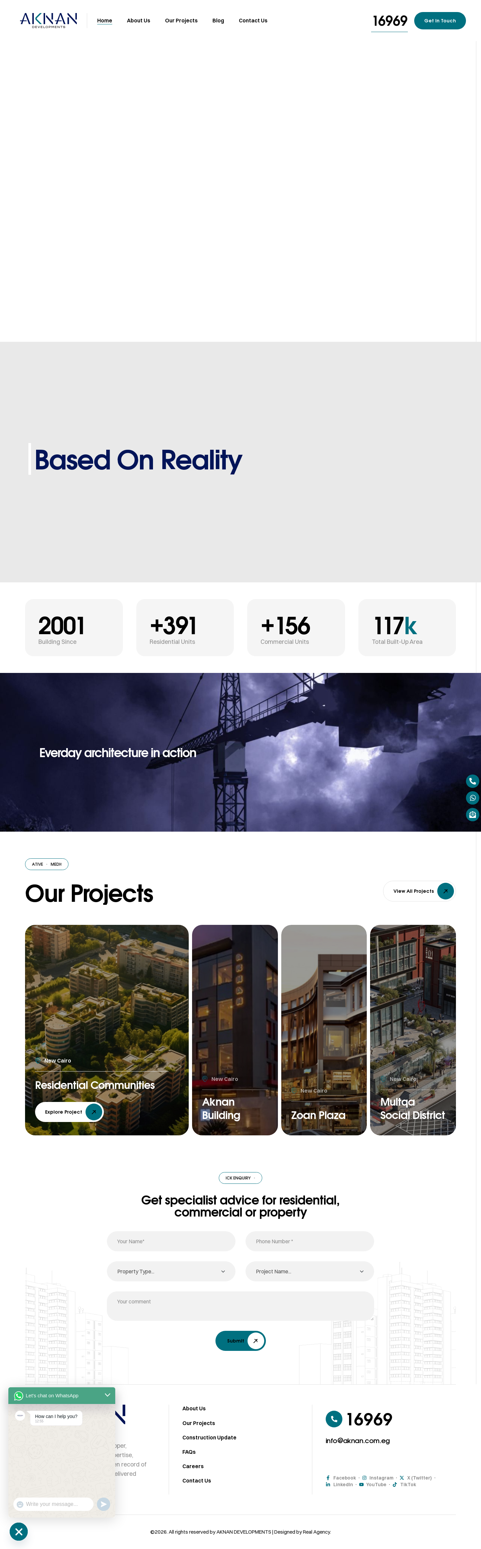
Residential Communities (72, 1076)
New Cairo (57, 1045)
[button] (389, 20)
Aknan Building (224, 1106)
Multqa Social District (400, 1099)
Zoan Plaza (321, 1114)
